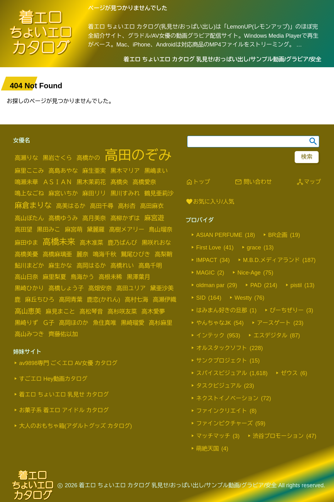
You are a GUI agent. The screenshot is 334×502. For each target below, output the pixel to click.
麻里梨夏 (54, 277)
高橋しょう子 (66, 288)
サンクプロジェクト (221, 360)
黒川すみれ (125, 193)
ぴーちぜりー (287, 310)
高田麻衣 (152, 206)
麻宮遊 (154, 217)
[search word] (253, 141)
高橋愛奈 (144, 182)
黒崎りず (26, 322)
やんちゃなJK (213, 323)
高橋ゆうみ (63, 218)
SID (201, 298)
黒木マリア (125, 170)
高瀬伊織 (164, 299)
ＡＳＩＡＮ (57, 182)
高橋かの (88, 158)
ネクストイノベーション (227, 398)
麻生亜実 (94, 170)
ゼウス (289, 373)
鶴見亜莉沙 (159, 193)
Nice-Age (249, 273)
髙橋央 (119, 182)
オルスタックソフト (221, 348)
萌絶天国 (207, 448)
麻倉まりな (33, 205)
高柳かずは (125, 218)
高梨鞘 (163, 254)
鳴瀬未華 (26, 182)
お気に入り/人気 (210, 201)
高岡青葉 (70, 299)
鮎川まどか (29, 265)
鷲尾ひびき (135, 254)
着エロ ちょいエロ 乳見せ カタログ (64, 394)
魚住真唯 (104, 322)
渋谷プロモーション (278, 436)
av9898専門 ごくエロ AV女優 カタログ (68, 363)
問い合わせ (253, 182)
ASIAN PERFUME (219, 235)
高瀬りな (26, 158)
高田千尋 (102, 206)
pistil (296, 285)
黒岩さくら (57, 158)
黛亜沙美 (162, 288)
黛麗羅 (96, 229)
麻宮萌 (73, 229)
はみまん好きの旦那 (221, 310)
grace (254, 247)
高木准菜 (91, 242)
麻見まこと (60, 311)
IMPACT (206, 260)
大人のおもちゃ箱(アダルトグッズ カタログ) (75, 426)
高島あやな (63, 170)
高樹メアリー (126, 229)
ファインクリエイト (221, 411)
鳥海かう (82, 277)
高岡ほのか (73, 322)
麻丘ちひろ (39, 299)
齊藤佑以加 (63, 334)
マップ (308, 182)
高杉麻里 (160, 322)
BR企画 (277, 235)
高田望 (23, 229)
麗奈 (82, 254)
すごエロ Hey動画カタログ (53, 379)
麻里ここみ (29, 170)
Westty (243, 298)
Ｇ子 (48, 322)
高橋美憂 (26, 254)
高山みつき (29, 334)
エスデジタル (270, 335)
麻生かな (60, 265)
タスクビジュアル (219, 386)
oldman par (210, 285)
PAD (256, 285)
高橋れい (122, 265)
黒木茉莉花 (91, 182)
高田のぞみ (138, 155)
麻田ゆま (26, 242)
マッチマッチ (213, 436)
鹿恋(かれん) (103, 299)
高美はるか (70, 206)
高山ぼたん (29, 218)
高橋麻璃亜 (57, 254)
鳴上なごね (29, 193)
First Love (208, 247)
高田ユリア (131, 288)
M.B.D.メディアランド (271, 260)
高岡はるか (91, 265)
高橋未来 (59, 241)
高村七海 (136, 299)
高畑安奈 (100, 288)
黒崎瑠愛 (132, 322)
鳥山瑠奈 (160, 229)
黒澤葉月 (138, 277)
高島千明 (150, 265)
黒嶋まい (156, 170)
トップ (198, 182)
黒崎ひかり (29, 288)
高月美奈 (94, 218)
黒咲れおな (156, 242)
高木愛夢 (153, 311)
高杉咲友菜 (122, 311)
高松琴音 (91, 311)
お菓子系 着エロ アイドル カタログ (64, 410)
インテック (210, 335)
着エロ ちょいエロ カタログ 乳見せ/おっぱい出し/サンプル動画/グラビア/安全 (222, 59)
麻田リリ (94, 193)
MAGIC (205, 273)
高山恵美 (28, 311)
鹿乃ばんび (122, 242)
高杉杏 (127, 206)
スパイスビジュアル (221, 373)
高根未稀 (110, 277)
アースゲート (274, 323)
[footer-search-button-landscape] (306, 157)
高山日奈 (26, 277)
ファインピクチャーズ (224, 423)
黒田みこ (48, 229)
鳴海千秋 (104, 254)
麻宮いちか (63, 193)
